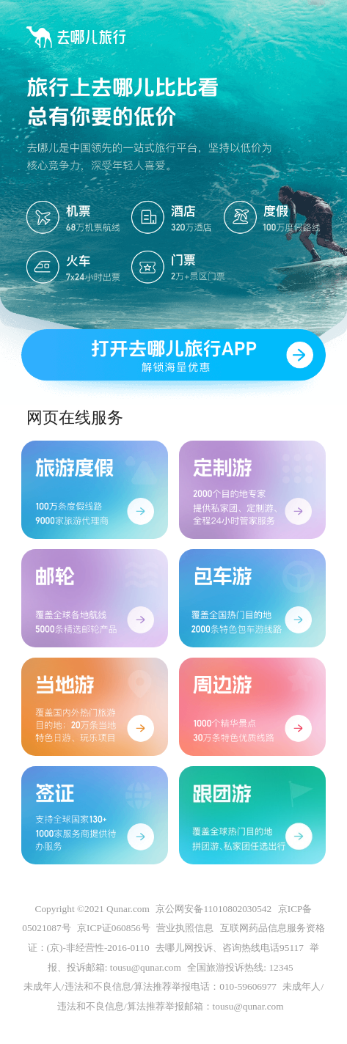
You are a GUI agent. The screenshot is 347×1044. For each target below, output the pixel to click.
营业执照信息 (184, 928)
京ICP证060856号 (113, 928)
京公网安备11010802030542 (213, 908)
